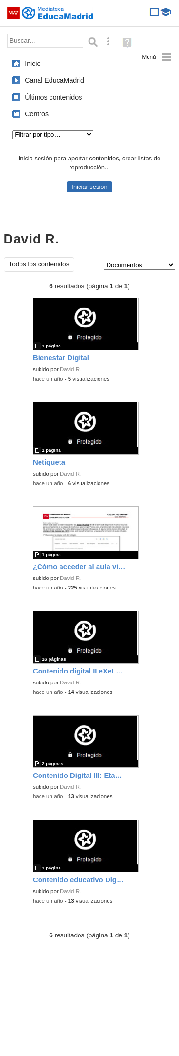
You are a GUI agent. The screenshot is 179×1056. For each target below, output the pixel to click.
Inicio (32, 63)
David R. (70, 369)
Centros (37, 114)
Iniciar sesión (89, 186)
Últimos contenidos (53, 97)
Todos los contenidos (39, 264)
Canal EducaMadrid (54, 80)
